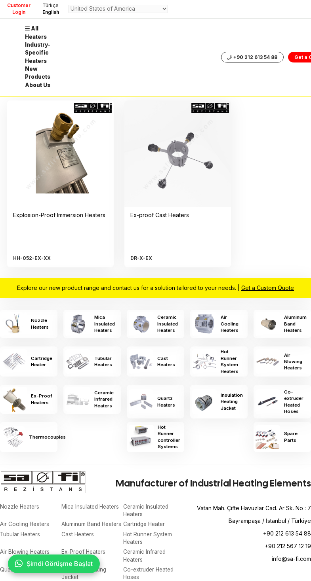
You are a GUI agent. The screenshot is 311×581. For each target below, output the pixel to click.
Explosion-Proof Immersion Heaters (48, 207)
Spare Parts (297, 382)
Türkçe (50, 5)
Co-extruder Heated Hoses (140, 382)
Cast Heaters (87, 345)
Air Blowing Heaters (193, 345)
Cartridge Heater (299, 311)
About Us (38, 83)
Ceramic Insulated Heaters (140, 311)
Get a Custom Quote (267, 277)
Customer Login (19, 8)
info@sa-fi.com (291, 504)
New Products (38, 71)
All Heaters (37, 32)
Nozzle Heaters (34, 311)
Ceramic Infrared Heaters (299, 345)
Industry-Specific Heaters (38, 52)
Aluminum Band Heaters (246, 311)
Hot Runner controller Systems (246, 382)
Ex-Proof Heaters (246, 345)
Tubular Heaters (34, 345)
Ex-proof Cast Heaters (149, 203)
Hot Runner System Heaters (140, 345)
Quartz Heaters (34, 382)
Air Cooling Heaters (193, 311)
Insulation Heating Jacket (87, 382)
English (50, 12)
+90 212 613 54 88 (254, 57)
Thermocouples (201, 383)
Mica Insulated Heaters (86, 311)
